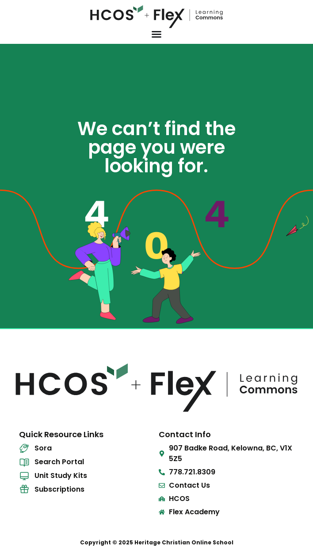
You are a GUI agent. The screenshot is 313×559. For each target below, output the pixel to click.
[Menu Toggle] (156, 34)
